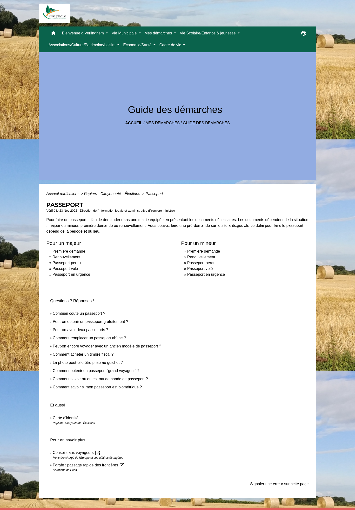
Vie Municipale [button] (125, 33)
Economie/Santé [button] (138, 45)
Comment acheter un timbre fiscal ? (83, 354)
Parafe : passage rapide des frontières (89, 465)
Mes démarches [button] (159, 33)
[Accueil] (54, 13)
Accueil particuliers (63, 194)
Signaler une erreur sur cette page (279, 484)
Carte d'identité (66, 418)
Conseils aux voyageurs (76, 453)
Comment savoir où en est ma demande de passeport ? (100, 379)
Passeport (154, 194)
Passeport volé (65, 269)
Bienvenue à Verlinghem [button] (83, 33)
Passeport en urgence (71, 274)
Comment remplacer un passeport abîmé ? (89, 338)
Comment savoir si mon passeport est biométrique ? (97, 387)
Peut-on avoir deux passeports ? (80, 330)
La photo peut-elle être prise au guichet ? (88, 362)
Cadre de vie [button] (170, 45)
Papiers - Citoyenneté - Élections (112, 194)
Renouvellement (66, 257)
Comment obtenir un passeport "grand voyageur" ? (96, 371)
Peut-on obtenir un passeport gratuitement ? (90, 322)
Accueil (133, 123)
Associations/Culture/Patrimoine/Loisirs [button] (82, 45)
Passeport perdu (67, 263)
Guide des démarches (206, 123)
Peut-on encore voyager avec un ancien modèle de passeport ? (107, 346)
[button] (53, 34)
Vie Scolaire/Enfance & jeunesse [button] (208, 33)
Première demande (69, 251)
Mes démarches (163, 123)
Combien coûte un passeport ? (79, 313)
